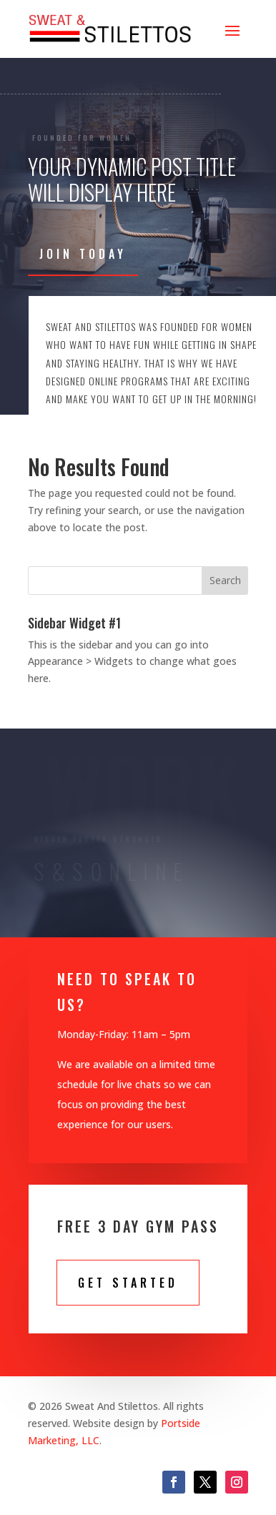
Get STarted (128, 1282)
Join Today (83, 253)
